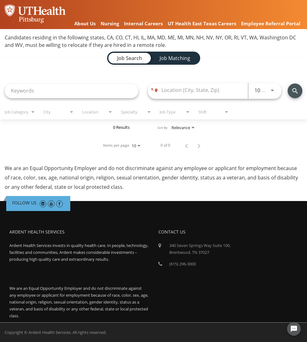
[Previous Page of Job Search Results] (186, 145)
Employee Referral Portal (270, 23)
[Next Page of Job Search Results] (199, 145)
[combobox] (71, 90)
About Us (85, 23)
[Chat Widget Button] (294, 329)
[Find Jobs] (295, 90)
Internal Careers (143, 23)
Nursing (110, 23)
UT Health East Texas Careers (202, 23)
